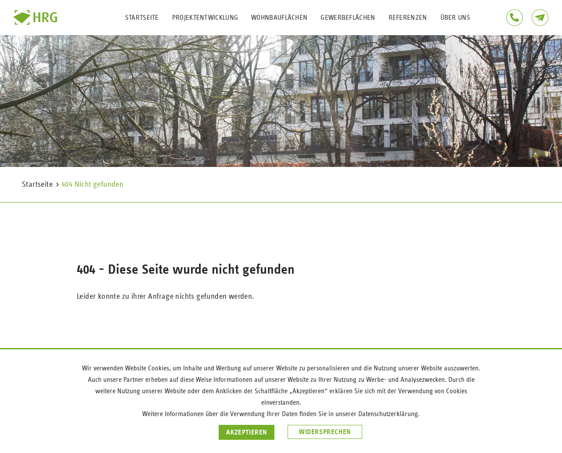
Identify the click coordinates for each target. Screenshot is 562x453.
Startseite (142, 17)
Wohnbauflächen (279, 17)
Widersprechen (325, 431)
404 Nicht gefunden (92, 184)
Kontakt (540, 17)
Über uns (455, 17)
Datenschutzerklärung (388, 413)
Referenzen (408, 17)
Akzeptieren (246, 432)
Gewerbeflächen (348, 17)
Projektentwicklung (205, 17)
